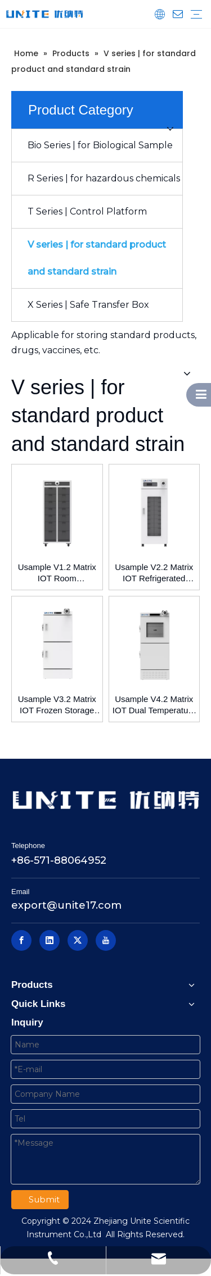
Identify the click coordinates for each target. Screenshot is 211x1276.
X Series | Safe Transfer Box (88, 304)
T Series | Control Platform (87, 211)
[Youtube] (106, 940)
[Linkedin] (49, 940)
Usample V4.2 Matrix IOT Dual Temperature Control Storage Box (154, 705)
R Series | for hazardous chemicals (104, 178)
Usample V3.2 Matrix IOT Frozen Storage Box (57, 705)
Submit (44, 1199)
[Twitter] (78, 940)
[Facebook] (21, 940)
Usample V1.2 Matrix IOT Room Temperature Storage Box (57, 573)
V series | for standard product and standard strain (97, 258)
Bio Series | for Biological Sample (100, 145)
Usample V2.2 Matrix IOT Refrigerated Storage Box (154, 573)
